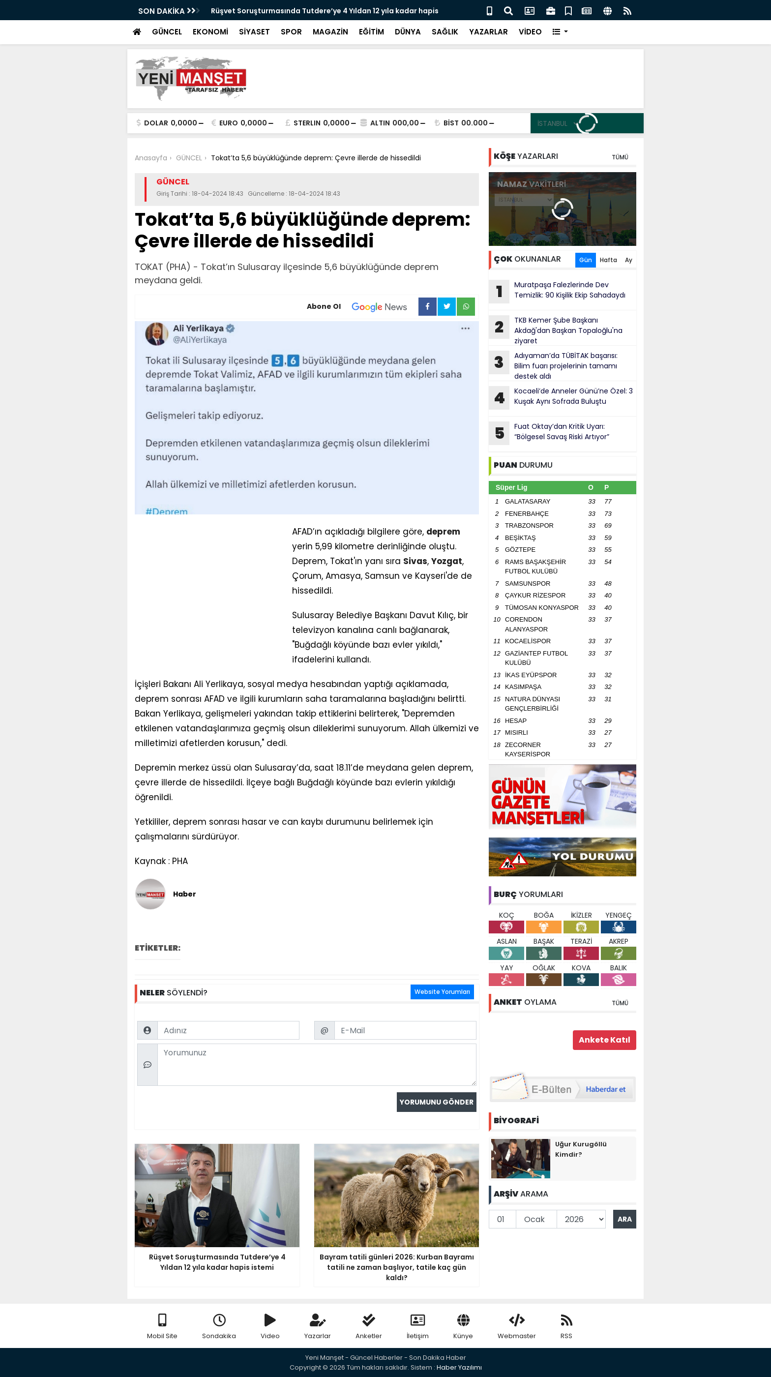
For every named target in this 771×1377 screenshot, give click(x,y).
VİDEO (530, 32)
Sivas (415, 561)
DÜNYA (408, 32)
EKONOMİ (210, 32)
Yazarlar (317, 1327)
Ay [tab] (628, 260)
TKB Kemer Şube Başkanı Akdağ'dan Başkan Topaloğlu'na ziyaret (556, 330)
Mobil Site (162, 1327)
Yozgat (446, 561)
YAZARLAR (488, 32)
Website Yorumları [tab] (442, 992)
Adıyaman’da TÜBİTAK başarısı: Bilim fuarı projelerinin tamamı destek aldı (553, 366)
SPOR (291, 32)
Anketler (369, 1327)
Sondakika (219, 1327)
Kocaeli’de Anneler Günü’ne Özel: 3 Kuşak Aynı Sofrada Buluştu (561, 398)
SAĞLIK (445, 32)
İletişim (418, 1327)
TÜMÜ (620, 157)
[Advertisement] (457, 79)
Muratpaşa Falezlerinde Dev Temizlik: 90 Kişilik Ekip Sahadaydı (557, 291)
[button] (560, 32)
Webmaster (517, 1327)
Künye (463, 1327)
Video (270, 1327)
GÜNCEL (167, 32)
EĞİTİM (371, 32)
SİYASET (254, 32)
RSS (566, 1327)
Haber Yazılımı (459, 1367)
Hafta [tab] (608, 260)
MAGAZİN (330, 32)
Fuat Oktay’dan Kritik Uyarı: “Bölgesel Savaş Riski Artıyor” (549, 433)
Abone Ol (362, 307)
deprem (443, 532)
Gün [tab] (585, 260)
